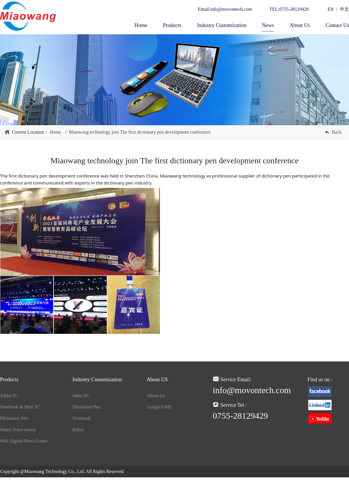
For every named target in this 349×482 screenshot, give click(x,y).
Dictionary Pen (14, 418)
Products (172, 25)
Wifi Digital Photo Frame (23, 440)
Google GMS (159, 406)
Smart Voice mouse (18, 429)
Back (336, 132)
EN (331, 9)
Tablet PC (9, 395)
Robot (78, 429)
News (268, 25)
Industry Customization (221, 25)
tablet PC (81, 395)
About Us (300, 25)
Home (140, 25)
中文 (343, 9)
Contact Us (337, 25)
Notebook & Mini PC (20, 406)
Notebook (81, 418)
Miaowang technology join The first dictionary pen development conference (140, 132)
